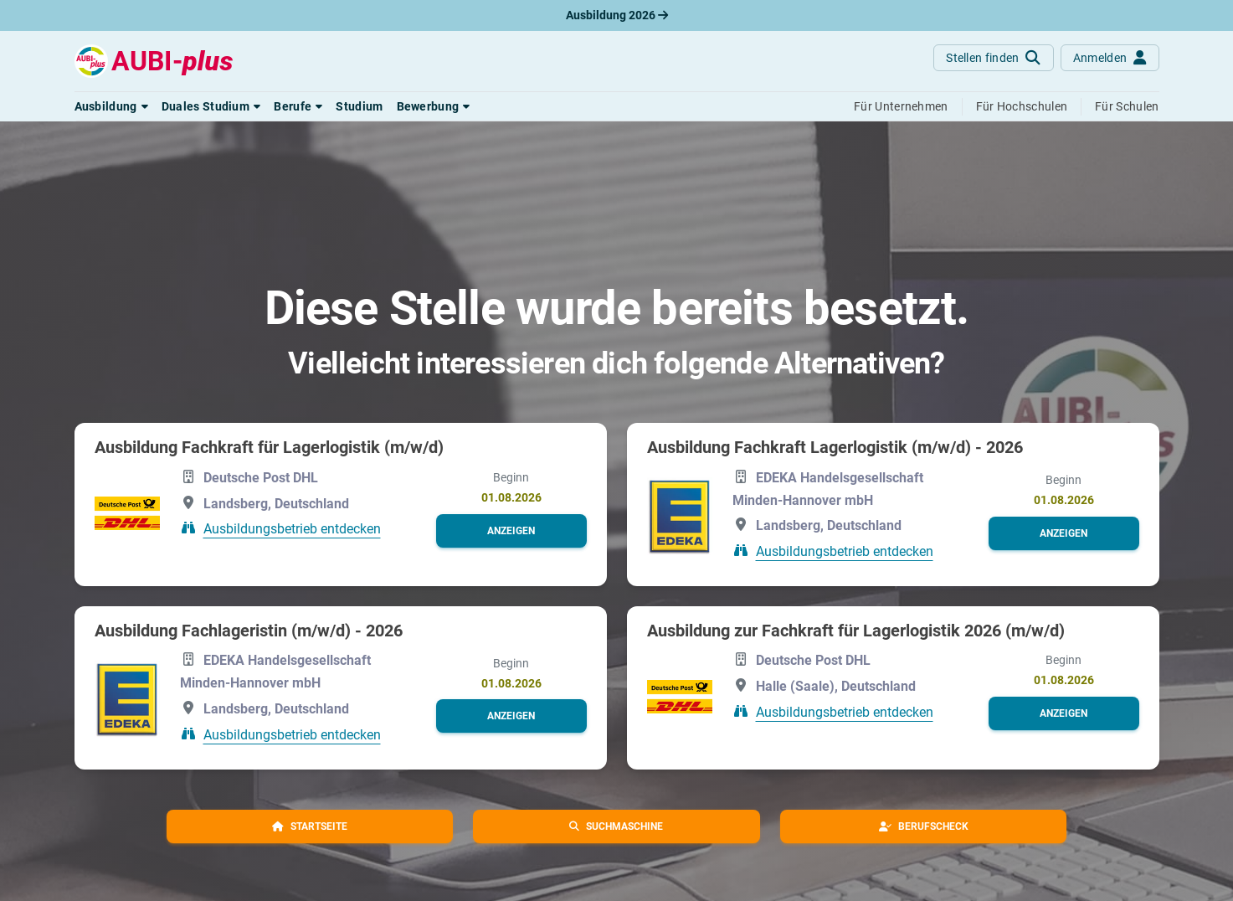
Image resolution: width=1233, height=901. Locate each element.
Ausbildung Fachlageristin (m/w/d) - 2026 (249, 630)
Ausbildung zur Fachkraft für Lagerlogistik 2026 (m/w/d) (856, 630)
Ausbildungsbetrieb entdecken (292, 529)
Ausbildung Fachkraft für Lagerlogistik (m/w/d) (269, 447)
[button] (111, 106)
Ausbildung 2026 (617, 15)
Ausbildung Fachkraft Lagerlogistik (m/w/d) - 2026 (835, 447)
